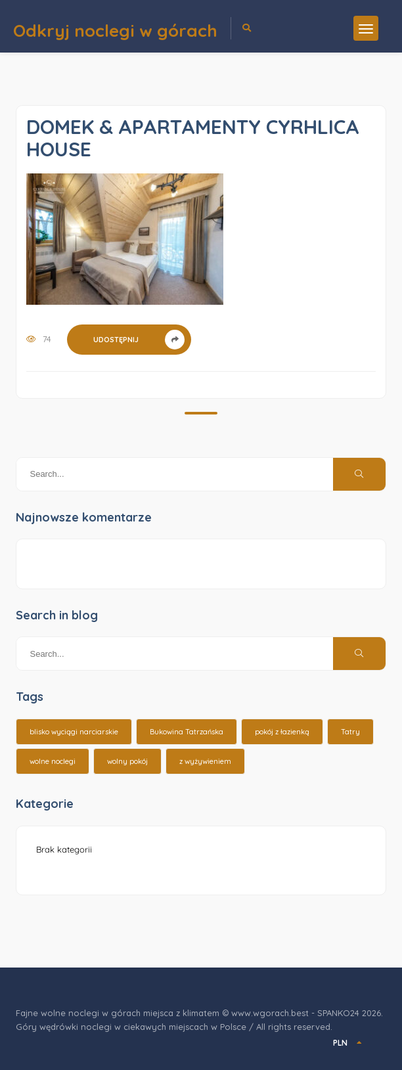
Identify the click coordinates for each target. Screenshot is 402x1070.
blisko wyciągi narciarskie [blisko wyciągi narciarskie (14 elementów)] (74, 731)
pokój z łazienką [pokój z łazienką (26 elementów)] (282, 731)
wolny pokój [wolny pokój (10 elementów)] (127, 761)
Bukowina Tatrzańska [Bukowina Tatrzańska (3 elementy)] (186, 731)
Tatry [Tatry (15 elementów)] (350, 731)
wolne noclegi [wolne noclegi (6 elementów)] (53, 761)
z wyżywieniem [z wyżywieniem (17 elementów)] (205, 761)
